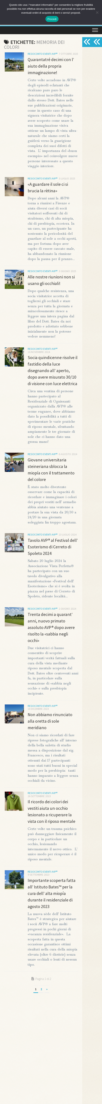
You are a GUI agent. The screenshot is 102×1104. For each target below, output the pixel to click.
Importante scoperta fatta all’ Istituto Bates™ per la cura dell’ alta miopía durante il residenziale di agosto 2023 (52, 893)
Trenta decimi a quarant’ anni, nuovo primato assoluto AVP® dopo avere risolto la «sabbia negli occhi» (51, 627)
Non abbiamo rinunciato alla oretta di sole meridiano (50, 721)
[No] (97, 12)
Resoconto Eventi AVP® (43, 54)
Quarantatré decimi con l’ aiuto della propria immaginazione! (51, 66)
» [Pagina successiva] (47, 989)
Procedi (52, 19)
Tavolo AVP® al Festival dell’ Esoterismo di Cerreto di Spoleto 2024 (53, 546)
